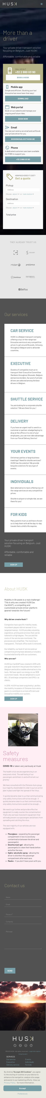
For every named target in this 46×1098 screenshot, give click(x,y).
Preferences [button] (22, 1093)
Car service (10, 1059)
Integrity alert (23, 1054)
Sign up (13, 564)
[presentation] (23, 959)
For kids (28, 1065)
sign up (13, 698)
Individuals (29, 1062)
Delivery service (12, 1065)
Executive (10, 1062)
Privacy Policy (9, 1082)
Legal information (34, 1051)
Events (28, 1059)
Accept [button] (22, 1088)
